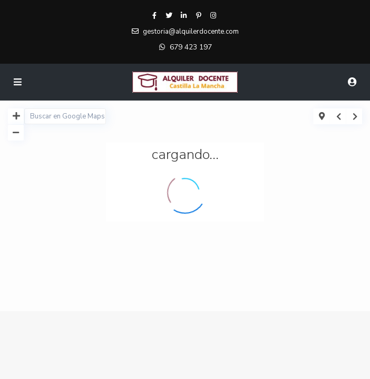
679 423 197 (191, 47)
